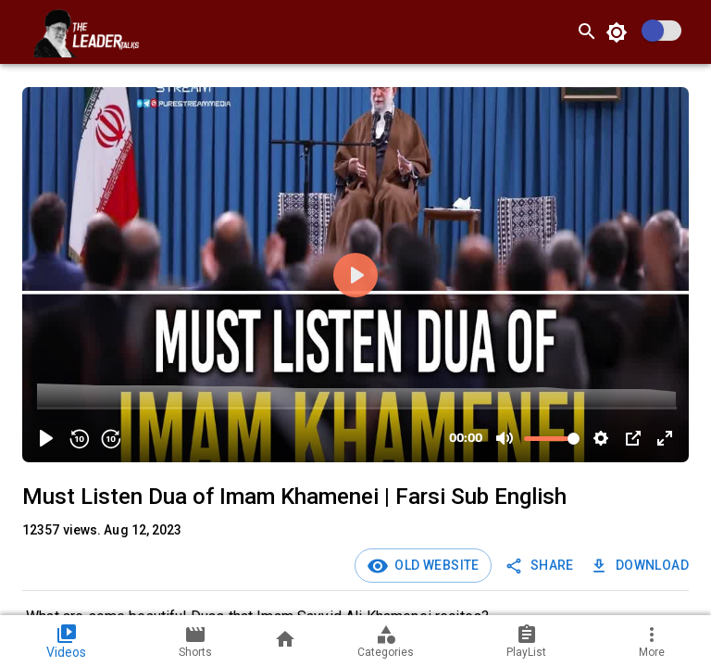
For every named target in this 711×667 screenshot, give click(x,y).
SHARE (541, 565)
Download (641, 565)
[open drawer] (22, 31)
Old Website (434, 565)
